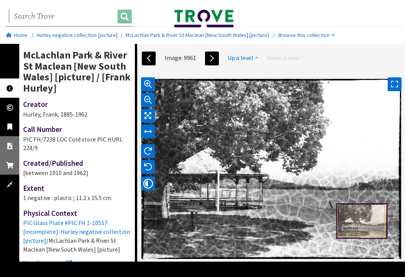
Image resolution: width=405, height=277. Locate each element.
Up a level (243, 58)
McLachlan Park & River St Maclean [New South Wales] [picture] (197, 35)
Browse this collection (306, 35)
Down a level (286, 58)
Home (16, 35)
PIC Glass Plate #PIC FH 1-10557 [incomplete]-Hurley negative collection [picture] (76, 231)
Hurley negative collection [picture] (77, 35)
